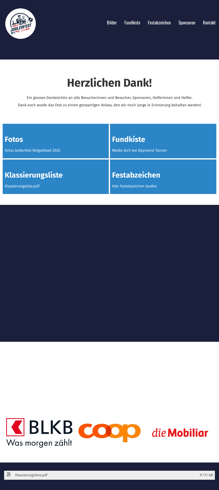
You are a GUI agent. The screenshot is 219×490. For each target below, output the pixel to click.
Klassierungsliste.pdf (22, 186)
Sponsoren (186, 22)
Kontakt (209, 22)
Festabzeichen (159, 22)
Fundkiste (132, 22)
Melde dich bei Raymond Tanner (139, 150)
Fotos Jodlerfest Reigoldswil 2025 (32, 150)
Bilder (112, 22)
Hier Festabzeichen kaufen (134, 186)
